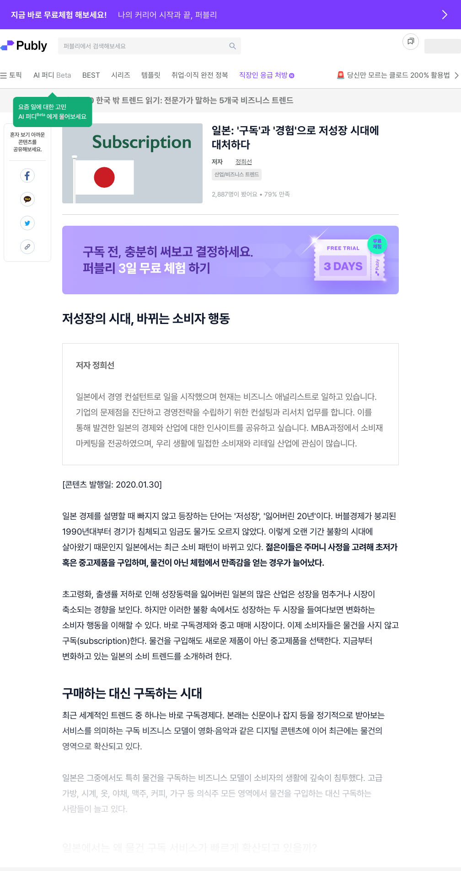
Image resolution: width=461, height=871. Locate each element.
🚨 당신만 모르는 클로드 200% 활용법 (398, 75)
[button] (52, 112)
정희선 (244, 161)
